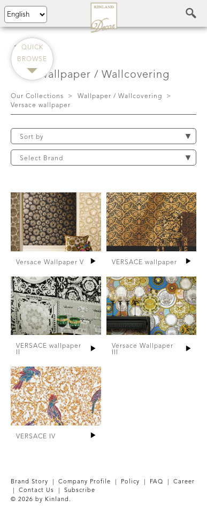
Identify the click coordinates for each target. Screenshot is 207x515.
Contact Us (36, 491)
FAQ (156, 482)
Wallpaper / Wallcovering (120, 96)
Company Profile (84, 482)
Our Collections (37, 96)
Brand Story (29, 482)
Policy (130, 482)
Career (184, 482)
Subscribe (79, 491)
